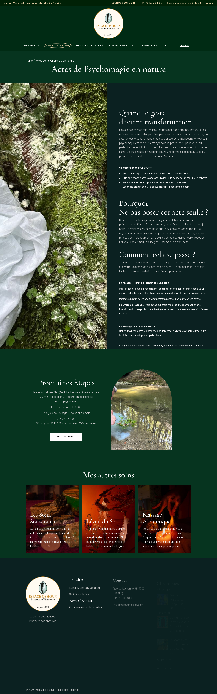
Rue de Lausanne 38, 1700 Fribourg (190, 3)
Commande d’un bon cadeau (86, 610)
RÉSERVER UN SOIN (122, 3)
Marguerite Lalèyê (45, 689)
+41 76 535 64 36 (151, 3)
